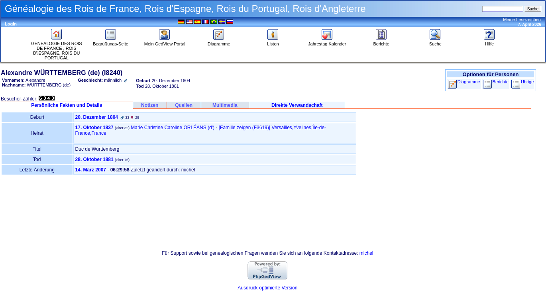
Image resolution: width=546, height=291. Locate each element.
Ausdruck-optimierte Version (267, 288)
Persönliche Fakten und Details (66, 105)
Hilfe (489, 41)
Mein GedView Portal (164, 41)
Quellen (183, 105)
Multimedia (225, 105)
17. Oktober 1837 (94, 127)
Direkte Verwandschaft (297, 105)
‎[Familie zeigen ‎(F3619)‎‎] (244, 127)
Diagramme (219, 41)
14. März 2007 (90, 170)
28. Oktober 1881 (94, 159)
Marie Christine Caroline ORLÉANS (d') (172, 127)
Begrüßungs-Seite (110, 41)
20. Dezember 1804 (96, 117)
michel (366, 253)
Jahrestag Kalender (327, 41)
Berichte (381, 41)
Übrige (527, 81)
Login (11, 24)
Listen (273, 41)
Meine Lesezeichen (522, 19)
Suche (435, 41)
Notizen (149, 105)
